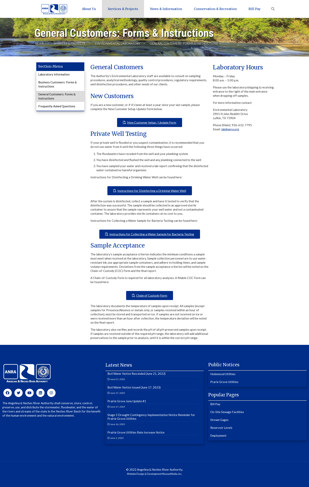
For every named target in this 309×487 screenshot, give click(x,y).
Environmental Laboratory (117, 43)
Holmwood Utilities (222, 374)
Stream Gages (219, 420)
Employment (218, 435)
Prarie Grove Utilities (224, 382)
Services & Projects (69, 43)
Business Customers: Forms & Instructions (57, 84)
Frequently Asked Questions (56, 106)
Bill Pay (215, 404)
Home (39, 43)
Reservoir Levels (221, 427)
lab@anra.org (230, 129)
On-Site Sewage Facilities (227, 412)
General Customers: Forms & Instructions (56, 96)
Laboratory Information (54, 74)
